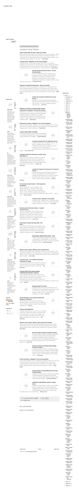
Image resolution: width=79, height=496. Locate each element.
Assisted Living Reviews (68, 410)
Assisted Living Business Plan (68, 334)
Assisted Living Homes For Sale (68, 283)
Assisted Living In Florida (68, 431)
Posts (9, 311)
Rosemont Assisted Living (68, 370)
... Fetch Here (39, 355)
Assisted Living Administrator (69, 366)
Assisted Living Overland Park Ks (68, 223)
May (67, 109)
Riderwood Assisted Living (68, 166)
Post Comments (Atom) (31, 451)
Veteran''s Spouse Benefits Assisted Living (68, 115)
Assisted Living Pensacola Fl (69, 220)
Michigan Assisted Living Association (68, 202)
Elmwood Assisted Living (68, 211)
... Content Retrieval (41, 136)
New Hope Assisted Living (68, 248)
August (67, 103)
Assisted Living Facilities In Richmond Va (69, 174)
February (68, 483)
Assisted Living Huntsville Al (68, 451)
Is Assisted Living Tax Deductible (68, 267)
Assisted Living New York (68, 193)
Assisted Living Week (68, 244)
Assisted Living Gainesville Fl (69, 178)
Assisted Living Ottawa (68, 295)
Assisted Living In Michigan (68, 258)
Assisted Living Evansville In (68, 149)
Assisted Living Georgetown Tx (68, 124)
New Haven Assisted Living (68, 389)
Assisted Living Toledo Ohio (68, 232)
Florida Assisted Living (69, 298)
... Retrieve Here (43, 391)
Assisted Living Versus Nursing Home (68, 157)
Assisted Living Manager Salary (68, 131)
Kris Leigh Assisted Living (68, 375)
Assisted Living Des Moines (68, 321)
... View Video (31, 256)
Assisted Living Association (68, 304)
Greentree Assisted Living (68, 417)
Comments (10, 313)
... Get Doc (25, 282)
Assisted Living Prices (68, 252)
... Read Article (44, 59)
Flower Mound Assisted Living (68, 291)
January (68, 485)
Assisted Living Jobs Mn (68, 407)
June (67, 107)
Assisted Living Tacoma (68, 421)
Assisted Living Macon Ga (68, 462)
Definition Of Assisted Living (68, 216)
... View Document (26, 195)
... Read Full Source (39, 232)
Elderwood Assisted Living (68, 186)
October (68, 99)
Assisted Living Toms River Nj (69, 359)
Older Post (56, 449)
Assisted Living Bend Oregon (69, 120)
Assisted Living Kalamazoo (68, 143)
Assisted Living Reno (68, 330)
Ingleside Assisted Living (68, 424)
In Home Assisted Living (68, 315)
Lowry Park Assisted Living (68, 473)
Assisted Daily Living (68, 445)
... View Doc (47, 294)
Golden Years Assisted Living (68, 182)
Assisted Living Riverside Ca (69, 146)
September (68, 101)
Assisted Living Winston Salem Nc (68, 466)
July (67, 105)
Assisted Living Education (68, 470)
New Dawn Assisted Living (68, 276)
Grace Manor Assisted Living (68, 455)
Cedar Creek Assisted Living (68, 339)
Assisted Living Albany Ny (68, 459)
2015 (65, 95)
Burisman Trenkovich (10, 300)
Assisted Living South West (68, 241)
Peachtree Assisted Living (68, 352)
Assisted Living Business (68, 287)
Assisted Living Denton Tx (68, 128)
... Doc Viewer (52, 203)
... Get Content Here (36, 81)
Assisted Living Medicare (68, 413)
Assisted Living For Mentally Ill (68, 403)
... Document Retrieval (50, 378)
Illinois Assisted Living (68, 448)
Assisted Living (7, 6)
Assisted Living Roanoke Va (68, 255)
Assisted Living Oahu (68, 301)
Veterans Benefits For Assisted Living (68, 440)
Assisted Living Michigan (68, 385)
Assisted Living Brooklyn (68, 235)
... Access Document (47, 242)
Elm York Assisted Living (68, 207)
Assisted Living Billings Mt (68, 307)
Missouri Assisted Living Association (68, 326)
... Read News (32, 119)
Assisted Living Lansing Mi (68, 399)
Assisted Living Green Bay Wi (69, 396)
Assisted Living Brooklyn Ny (68, 318)
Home (39, 449)
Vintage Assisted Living (69, 238)
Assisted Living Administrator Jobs (69, 343)
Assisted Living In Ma (68, 279)
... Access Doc (34, 219)
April (67, 111)
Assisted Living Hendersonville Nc (69, 136)
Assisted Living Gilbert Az (68, 152)
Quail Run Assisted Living (68, 347)
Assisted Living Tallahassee (68, 311)
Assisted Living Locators (68, 382)
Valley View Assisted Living (68, 435)
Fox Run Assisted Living (68, 162)
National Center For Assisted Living (68, 363)
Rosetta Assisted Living (69, 393)
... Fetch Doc (43, 104)
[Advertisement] (39, 23)
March (67, 481)
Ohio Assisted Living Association (68, 197)
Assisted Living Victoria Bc (68, 190)
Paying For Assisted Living (68, 271)
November (68, 97)
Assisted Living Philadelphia (68, 140)
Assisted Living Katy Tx (68, 428)
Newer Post (22, 449)
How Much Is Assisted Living (68, 262)
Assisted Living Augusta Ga (68, 356)
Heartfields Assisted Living (68, 228)
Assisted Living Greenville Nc (69, 170)
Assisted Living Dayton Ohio (68, 378)
